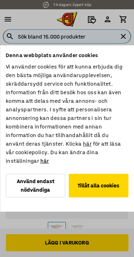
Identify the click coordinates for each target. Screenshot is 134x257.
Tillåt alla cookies (98, 185)
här (87, 143)
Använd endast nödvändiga (35, 185)
